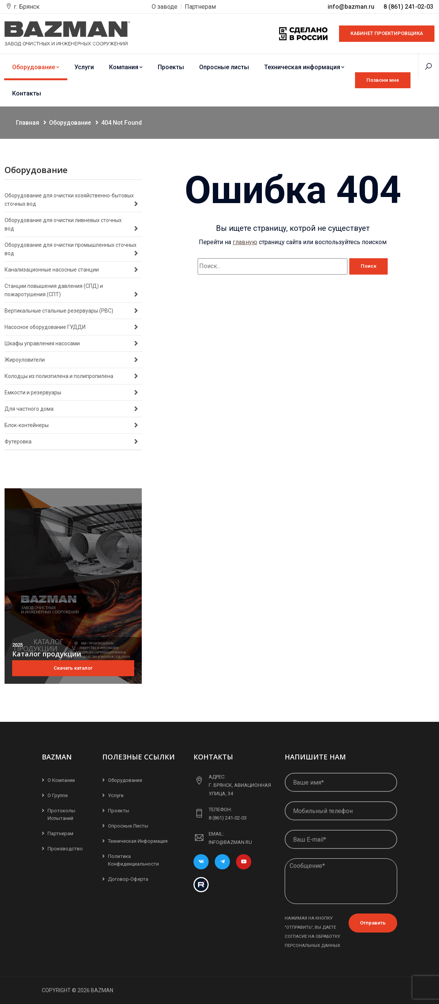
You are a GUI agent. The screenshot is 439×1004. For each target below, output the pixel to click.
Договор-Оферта (128, 879)
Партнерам (200, 6)
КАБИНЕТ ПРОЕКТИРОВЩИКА (386, 33)
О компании (61, 780)
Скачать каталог (73, 668)
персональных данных (312, 945)
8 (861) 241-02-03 (408, 6)
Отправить (373, 923)
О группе (58, 795)
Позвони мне (382, 80)
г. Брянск (27, 6)
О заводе (165, 6)
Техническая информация (304, 67)
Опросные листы (224, 67)
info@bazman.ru (352, 6)
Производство (65, 848)
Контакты (26, 93)
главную (245, 242)
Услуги (84, 67)
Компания (126, 67)
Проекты (171, 67)
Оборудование (35, 67)
